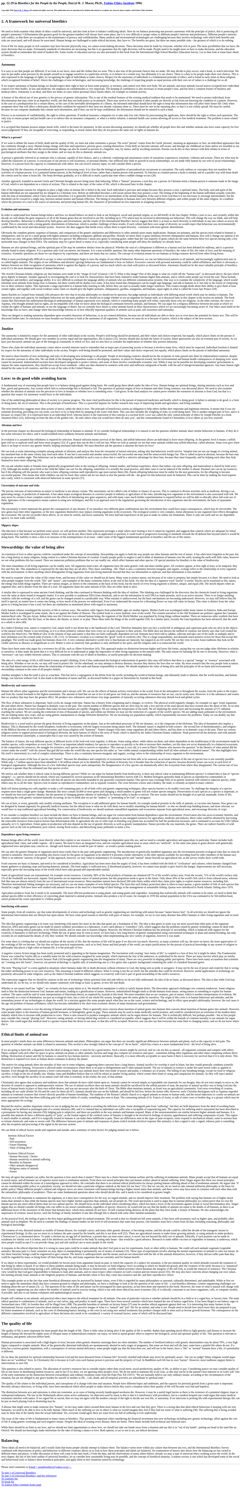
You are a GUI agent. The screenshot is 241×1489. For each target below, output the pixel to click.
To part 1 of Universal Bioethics (18, 1472)
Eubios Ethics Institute (119, 3)
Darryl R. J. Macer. (21, 10)
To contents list (9, 1478)
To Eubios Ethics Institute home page (21, 1484)
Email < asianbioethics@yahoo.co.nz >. (50, 1467)
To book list (7, 1481)
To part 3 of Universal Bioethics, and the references (29, 1475)
